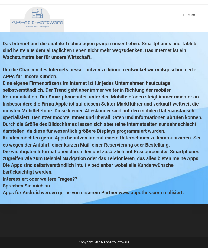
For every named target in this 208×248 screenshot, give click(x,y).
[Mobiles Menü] (190, 14)
